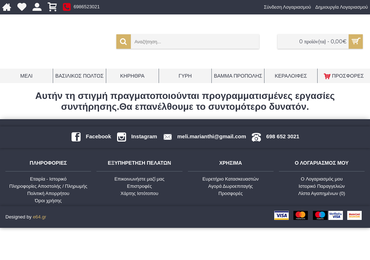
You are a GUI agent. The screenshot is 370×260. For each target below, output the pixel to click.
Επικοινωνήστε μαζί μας (139, 179)
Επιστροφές (139, 186)
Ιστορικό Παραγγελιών (321, 186)
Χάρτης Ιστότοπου (140, 193)
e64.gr (39, 217)
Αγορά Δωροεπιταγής (230, 186)
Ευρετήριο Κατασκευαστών (230, 179)
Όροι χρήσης (48, 200)
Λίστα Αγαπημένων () (321, 193)
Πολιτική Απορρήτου (48, 193)
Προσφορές (231, 193)
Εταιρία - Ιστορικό (48, 179)
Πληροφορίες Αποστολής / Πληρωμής (48, 186)
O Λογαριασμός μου (322, 179)
